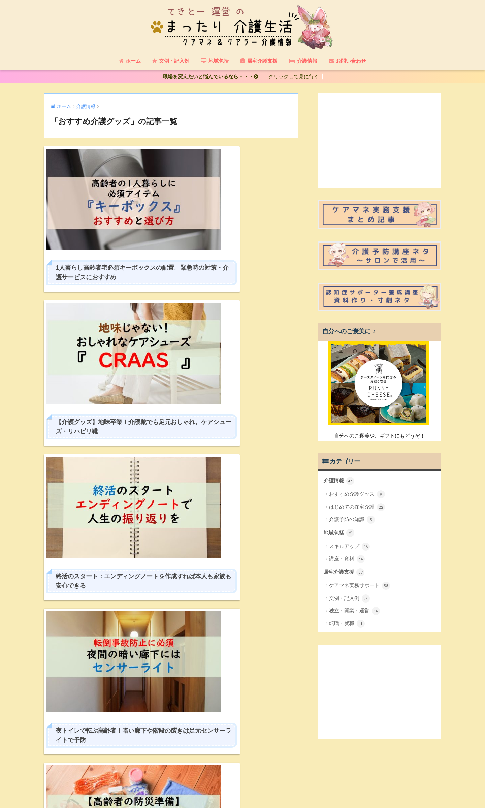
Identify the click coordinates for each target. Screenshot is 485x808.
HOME (242, 780)
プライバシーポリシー (241, 791)
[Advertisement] (379, 140)
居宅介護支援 (344, 572)
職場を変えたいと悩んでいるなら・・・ (213, 76)
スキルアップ (349, 546)
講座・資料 (347, 559)
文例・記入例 (349, 598)
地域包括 (339, 533)
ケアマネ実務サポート (359, 586)
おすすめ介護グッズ (357, 494)
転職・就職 (347, 623)
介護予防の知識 (352, 520)
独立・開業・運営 (354, 611)
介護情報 (339, 481)
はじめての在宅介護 (357, 507)
